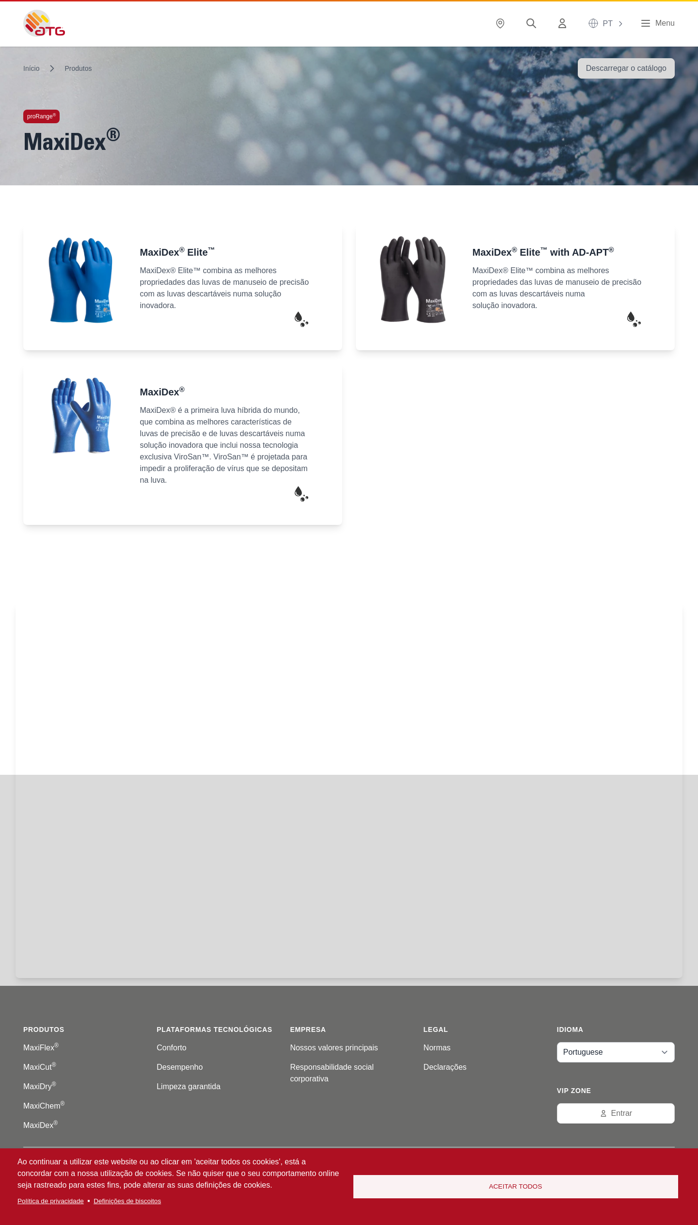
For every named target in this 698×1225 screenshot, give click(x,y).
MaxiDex (40, 1125)
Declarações (445, 1067)
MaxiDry (39, 1086)
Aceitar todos (515, 1186)
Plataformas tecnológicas (214, 1029)
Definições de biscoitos (127, 1201)
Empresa (308, 1029)
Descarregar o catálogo (626, 68)
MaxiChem (43, 1106)
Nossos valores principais (334, 1048)
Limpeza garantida (189, 1086)
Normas (437, 1048)
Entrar (616, 1113)
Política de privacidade (50, 1201)
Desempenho (180, 1067)
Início (31, 68)
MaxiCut (39, 1067)
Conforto (171, 1048)
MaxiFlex (41, 1048)
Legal (436, 1029)
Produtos (78, 68)
